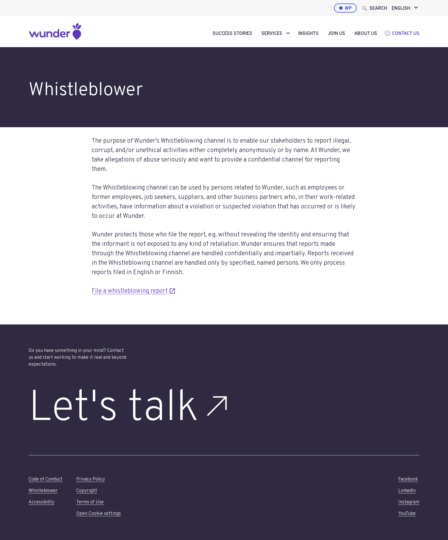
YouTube (407, 514)
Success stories (232, 34)
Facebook (408, 479)
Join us (336, 34)
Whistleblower (43, 491)
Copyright (86, 491)
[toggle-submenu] (288, 34)
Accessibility (41, 502)
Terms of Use (90, 502)
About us (365, 34)
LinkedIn (407, 491)
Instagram (408, 502)
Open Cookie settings (98, 514)
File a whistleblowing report (134, 290)
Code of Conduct (46, 479)
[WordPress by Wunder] (345, 8)
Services (271, 34)
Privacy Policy (90, 479)
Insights (308, 34)
